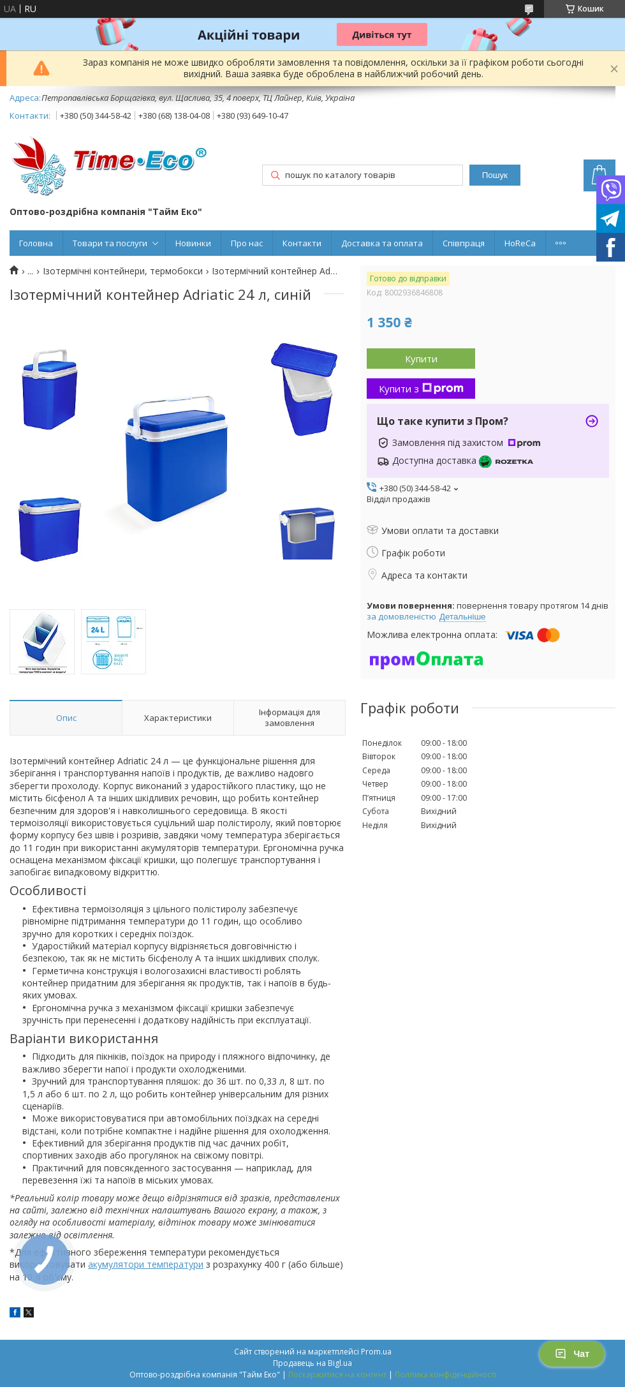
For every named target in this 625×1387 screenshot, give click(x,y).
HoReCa (520, 243)
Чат (572, 1354)
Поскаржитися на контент (337, 1374)
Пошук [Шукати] (495, 175)
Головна (36, 243)
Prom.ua (376, 1351)
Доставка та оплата (382, 243)
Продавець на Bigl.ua (312, 1363)
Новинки (193, 243)
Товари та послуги (110, 243)
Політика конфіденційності (445, 1374)
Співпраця (464, 243)
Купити (421, 358)
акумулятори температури (145, 1264)
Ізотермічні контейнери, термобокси (123, 271)
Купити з (421, 388)
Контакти (302, 243)
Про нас (247, 243)
